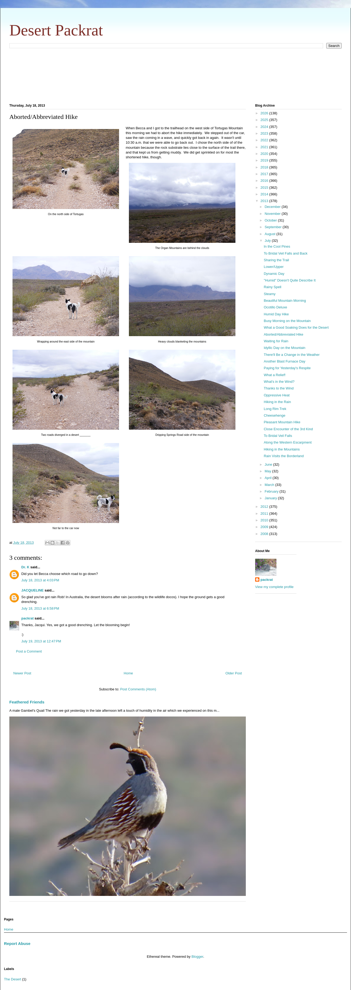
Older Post (234, 673)
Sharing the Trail (276, 260)
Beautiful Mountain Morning (285, 301)
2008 (264, 534)
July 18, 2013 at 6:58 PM (40, 608)
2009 (264, 527)
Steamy (269, 294)
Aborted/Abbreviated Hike (283, 334)
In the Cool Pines (277, 246)
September (274, 227)
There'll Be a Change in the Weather (292, 355)
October (271, 220)
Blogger (197, 957)
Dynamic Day (274, 274)
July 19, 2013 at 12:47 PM (41, 641)
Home (128, 673)
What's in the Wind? (279, 382)
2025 (264, 120)
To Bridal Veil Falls (278, 436)
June (269, 464)
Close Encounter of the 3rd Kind (288, 429)
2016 (264, 181)
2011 (264, 514)
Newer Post (22, 673)
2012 (264, 507)
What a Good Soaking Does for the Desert (296, 327)
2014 (264, 194)
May (268, 471)
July (268, 241)
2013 (264, 201)
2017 (264, 174)
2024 (264, 127)
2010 (264, 520)
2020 (264, 154)
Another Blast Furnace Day (284, 361)
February (272, 491)
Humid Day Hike (276, 314)
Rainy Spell (272, 287)
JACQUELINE (32, 590)
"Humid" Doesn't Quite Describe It (290, 280)
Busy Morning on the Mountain (287, 321)
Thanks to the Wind (278, 388)
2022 (264, 140)
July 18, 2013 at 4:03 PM (40, 580)
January (271, 498)
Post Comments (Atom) (138, 689)
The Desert (12, 979)
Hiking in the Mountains (282, 449)
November (273, 214)
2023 (264, 133)
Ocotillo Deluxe (275, 307)
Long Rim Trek (275, 409)
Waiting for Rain (276, 341)
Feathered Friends (26, 702)
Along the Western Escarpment (288, 442)
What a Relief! (274, 375)
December (273, 207)
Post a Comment (29, 651)
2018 (264, 167)
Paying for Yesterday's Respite (287, 368)
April (269, 478)
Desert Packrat (56, 30)
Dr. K (25, 567)
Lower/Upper (273, 267)
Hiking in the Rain (277, 402)
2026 (264, 113)
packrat (27, 618)
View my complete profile (274, 587)
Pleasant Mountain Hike (282, 422)
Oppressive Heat (276, 395)
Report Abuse (17, 943)
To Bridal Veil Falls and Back (285, 253)
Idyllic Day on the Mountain (284, 348)
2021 (264, 147)
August (270, 234)
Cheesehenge (274, 415)
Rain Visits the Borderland (284, 456)
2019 (264, 160)
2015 (264, 188)
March (270, 485)
